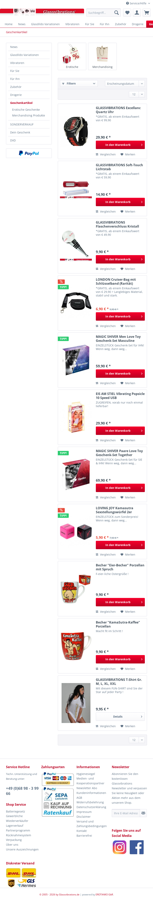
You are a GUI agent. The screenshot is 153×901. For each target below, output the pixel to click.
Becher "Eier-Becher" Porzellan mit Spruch (120, 567)
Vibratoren (17, 63)
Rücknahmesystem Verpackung (18, 837)
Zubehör (16, 87)
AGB (79, 798)
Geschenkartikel (21, 103)
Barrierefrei (84, 835)
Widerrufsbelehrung (90, 802)
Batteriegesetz (15, 811)
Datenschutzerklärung (91, 807)
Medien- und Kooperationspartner (90, 781)
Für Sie (14, 71)
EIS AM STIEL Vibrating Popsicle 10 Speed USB (120, 396)
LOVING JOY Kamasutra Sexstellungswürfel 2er (114, 510)
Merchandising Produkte (28, 115)
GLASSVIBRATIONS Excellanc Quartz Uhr (118, 110)
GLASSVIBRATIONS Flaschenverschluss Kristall (117, 224)
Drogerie (16, 95)
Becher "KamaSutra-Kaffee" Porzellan (118, 624)
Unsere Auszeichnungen (22, 849)
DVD (13, 140)
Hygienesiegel (85, 774)
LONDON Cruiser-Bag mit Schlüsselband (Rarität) (116, 281)
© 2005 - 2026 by (49, 894)
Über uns (12, 844)
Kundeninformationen (91, 793)
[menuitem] (103, 13)
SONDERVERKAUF (21, 124)
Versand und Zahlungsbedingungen (91, 823)
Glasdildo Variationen (24, 55)
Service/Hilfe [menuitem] (136, 3)
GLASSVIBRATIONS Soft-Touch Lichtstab (119, 167)
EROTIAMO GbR (104, 894)
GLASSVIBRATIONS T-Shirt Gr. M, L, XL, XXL (119, 682)
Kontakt (81, 831)
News (14, 47)
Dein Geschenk (20, 132)
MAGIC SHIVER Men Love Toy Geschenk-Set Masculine (118, 339)
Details (127, 715)
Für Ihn (15, 79)
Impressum (84, 812)
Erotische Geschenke (26, 109)
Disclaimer (83, 816)
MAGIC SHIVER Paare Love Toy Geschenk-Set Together (119, 453)
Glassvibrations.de (69, 894)
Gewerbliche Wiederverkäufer (17, 818)
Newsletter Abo (86, 788)
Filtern (69, 83)
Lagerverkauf (14, 825)
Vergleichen (106, 154)
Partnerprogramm (18, 830)
